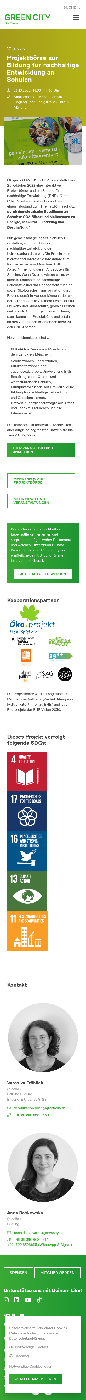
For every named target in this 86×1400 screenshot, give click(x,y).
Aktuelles (14, 1315)
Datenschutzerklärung (26, 1338)
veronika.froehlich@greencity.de (40, 1108)
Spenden (18, 1273)
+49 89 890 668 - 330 (31, 1115)
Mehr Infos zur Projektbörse (29, 481)
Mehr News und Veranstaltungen (31, 501)
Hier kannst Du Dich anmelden (33, 450)
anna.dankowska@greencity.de (38, 1233)
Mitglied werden (57, 1273)
